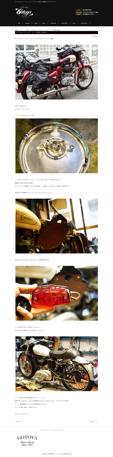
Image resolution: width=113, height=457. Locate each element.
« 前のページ (18, 423)
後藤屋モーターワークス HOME (22, 29)
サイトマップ (44, 432)
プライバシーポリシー (57, 432)
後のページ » (94, 423)
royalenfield (33, 29)
